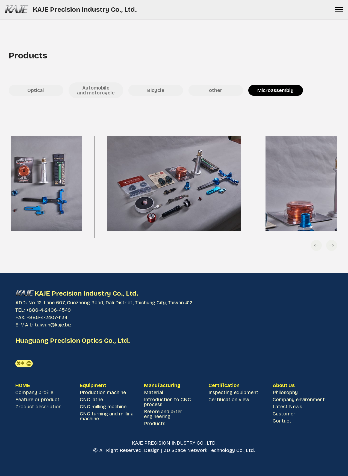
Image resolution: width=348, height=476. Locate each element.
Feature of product (37, 400)
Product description (38, 407)
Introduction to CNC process (167, 402)
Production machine (103, 392)
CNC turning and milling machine (107, 416)
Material (153, 392)
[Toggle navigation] (339, 9)
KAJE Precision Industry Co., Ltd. (85, 9)
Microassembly (275, 90)
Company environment (299, 400)
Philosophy (285, 392)
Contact (282, 421)
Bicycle (155, 90)
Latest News (287, 407)
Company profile (34, 392)
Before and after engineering (163, 414)
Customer (284, 414)
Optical (36, 90)
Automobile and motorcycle (96, 90)
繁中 (24, 363)
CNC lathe (91, 400)
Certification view (228, 400)
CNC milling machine (104, 407)
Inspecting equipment (233, 392)
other (215, 90)
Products (154, 424)
